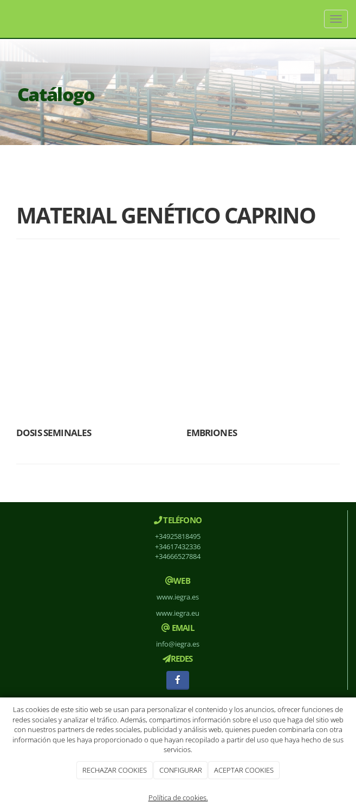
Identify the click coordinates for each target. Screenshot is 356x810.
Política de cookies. (178, 797)
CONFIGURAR (180, 770)
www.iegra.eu (177, 613)
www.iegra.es (178, 597)
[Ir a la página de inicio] (5, 19)
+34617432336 (177, 546)
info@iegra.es (177, 644)
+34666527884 (177, 556)
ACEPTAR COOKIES (244, 770)
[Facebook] (177, 680)
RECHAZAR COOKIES (114, 770)
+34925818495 (177, 536)
